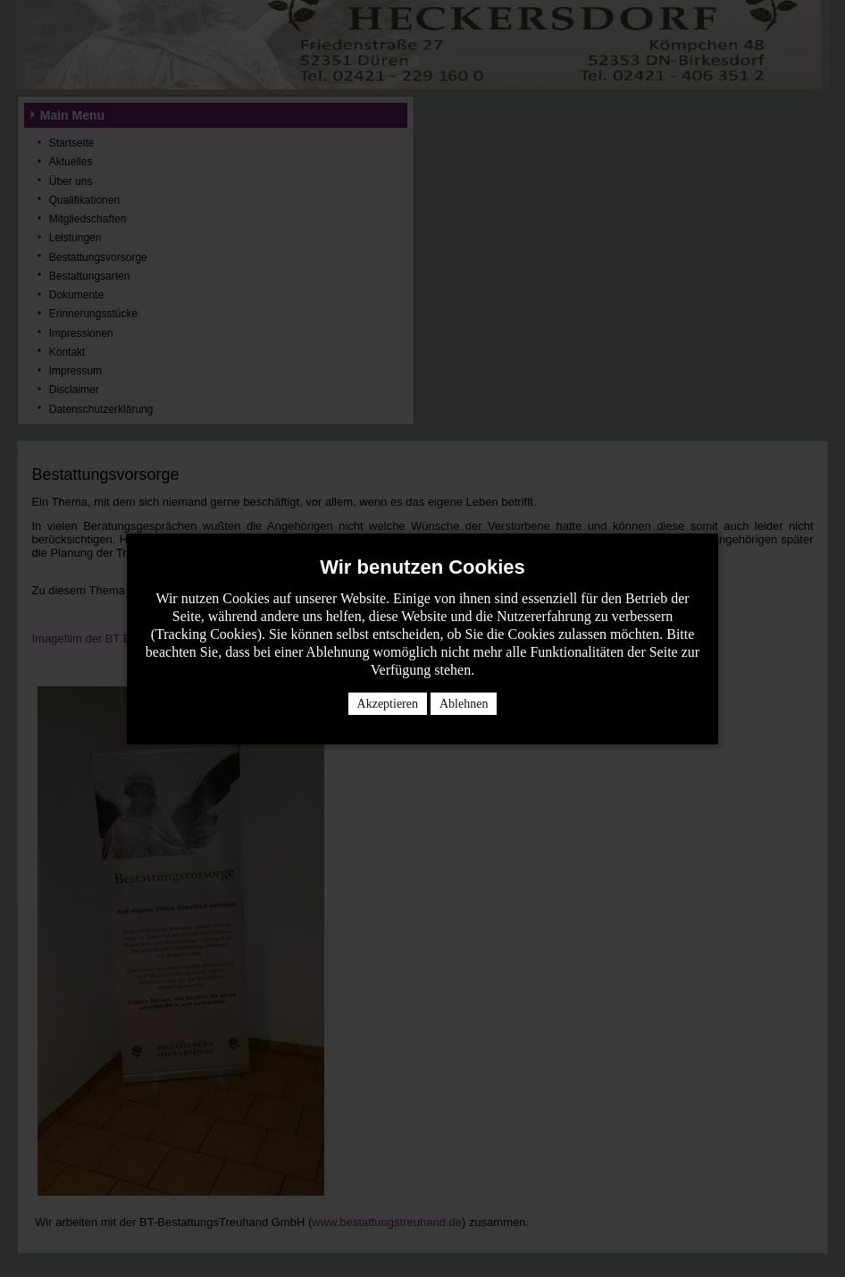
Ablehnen (463, 703)
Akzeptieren (387, 703)
